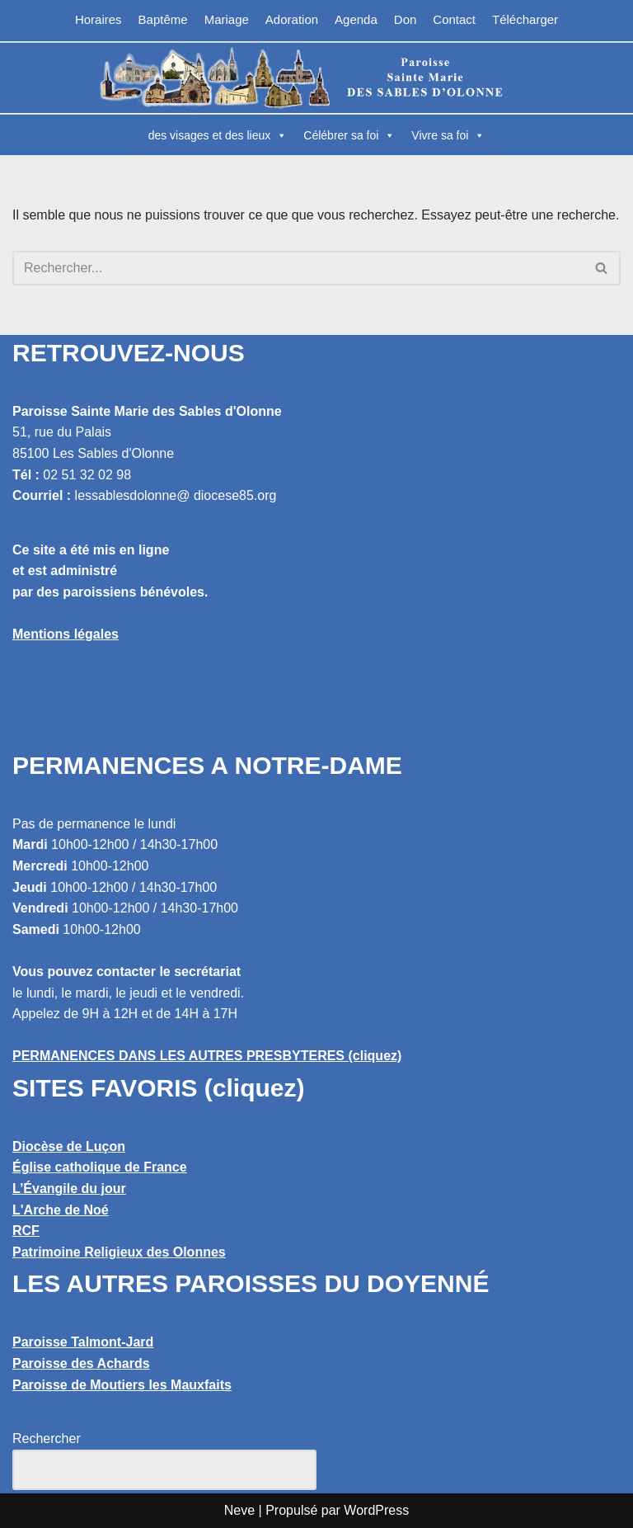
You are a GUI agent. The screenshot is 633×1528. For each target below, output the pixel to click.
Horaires (98, 19)
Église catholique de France (99, 1167)
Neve (239, 1510)
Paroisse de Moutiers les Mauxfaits (122, 1385)
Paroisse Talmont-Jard (82, 1342)
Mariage (226, 19)
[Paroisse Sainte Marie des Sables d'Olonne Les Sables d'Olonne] (316, 77)
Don (405, 19)
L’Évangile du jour (69, 1188)
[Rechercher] (298, 268)
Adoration (291, 19)
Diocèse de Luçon (68, 1146)
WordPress (376, 1510)
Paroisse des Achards (81, 1363)
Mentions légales (65, 634)
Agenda (356, 19)
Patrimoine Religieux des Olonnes (119, 1252)
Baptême (163, 19)
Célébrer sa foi (349, 135)
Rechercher (46, 1438)
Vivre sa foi (448, 135)
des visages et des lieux (218, 135)
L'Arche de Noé (60, 1210)
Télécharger (525, 19)
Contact (454, 19)
